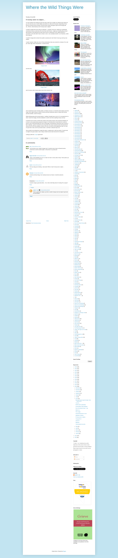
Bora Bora (76, 190)
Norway (76, 278)
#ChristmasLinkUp (78, 122)
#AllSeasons (76, 113)
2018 (76, 379)
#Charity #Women (78, 121)
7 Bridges (76, 164)
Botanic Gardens (77, 192)
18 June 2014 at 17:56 (36, 146)
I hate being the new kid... (81, 424)
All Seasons (76, 169)
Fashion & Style (77, 216)
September (78, 393)
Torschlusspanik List (78, 334)
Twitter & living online (78, 337)
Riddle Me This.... (77, 295)
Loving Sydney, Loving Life (86, 68)
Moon (75, 270)
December (78, 388)
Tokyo (75, 332)
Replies (32, 187)
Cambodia (76, 193)
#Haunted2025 (77, 138)
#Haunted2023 (77, 135)
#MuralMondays (77, 149)
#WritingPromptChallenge (79, 161)
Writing (75, 351)
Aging (75, 167)
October (77, 391)
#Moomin (76, 147)
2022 (76, 372)
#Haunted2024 (77, 136)
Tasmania (76, 321)
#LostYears (76, 144)
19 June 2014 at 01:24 (36, 165)
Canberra (76, 195)
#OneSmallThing (77, 150)
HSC (75, 240)
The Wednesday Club (78, 328)
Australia (76, 173)
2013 (76, 435)
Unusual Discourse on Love (81, 413)
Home (47, 220)
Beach (75, 176)
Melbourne (76, 258)
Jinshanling (76, 244)
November (78, 389)
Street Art (76, 314)
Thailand (76, 324)
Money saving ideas (78, 269)
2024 (76, 368)
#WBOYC (76, 158)
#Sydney (76, 156)
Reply (31, 151)
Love (75, 250)
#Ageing (76, 110)
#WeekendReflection (78, 159)
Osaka (75, 281)
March (77, 430)
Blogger (64, 551)
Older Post (66, 220)
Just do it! (77, 420)
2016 (76, 382)
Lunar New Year (77, 252)
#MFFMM (76, 145)
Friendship (76, 226)
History (75, 235)
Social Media (77, 311)
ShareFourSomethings (78, 306)
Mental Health (77, 263)
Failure (75, 215)
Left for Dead (77, 247)
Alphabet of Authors (79, 415)
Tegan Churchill (33, 155)
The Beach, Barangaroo (85, 25)
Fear (75, 218)
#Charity (76, 119)
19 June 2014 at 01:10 (41, 155)
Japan (75, 243)
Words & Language (78, 349)
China (75, 198)
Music (75, 274)
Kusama (76, 246)
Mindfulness (76, 264)
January (77, 433)
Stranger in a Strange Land (79, 312)
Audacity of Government (79, 172)
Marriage (76, 255)
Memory (76, 260)
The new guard (84, 52)
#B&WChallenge (77, 116)
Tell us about (76, 323)
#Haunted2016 (77, 129)
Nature (75, 275)
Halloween (76, 230)
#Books (75, 118)
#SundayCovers (77, 155)
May (77, 426)
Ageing (75, 166)
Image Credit (44, 65)
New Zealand (77, 277)
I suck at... (78, 403)
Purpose (76, 291)
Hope (75, 238)
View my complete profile (78, 476)
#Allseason (76, 112)
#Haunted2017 (77, 130)
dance (75, 209)
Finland (75, 221)
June (77, 398)
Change (76, 196)
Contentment (77, 203)
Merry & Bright (83, 43)
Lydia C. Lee (35, 190)
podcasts (76, 287)
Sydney (75, 317)
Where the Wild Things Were (54, 7)
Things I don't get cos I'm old (80, 329)
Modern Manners (77, 267)
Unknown (32, 173)
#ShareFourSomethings (79, 152)
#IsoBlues (76, 141)
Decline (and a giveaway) (81, 404)
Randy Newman (77, 292)
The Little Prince (77, 326)
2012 (76, 437)
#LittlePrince (76, 142)
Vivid (75, 338)
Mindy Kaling (77, 266)
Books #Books (77, 189)
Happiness (76, 232)
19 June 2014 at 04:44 (45, 190)
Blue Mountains (77, 186)
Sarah (31, 165)
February (78, 431)
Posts (76, 457)
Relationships (77, 294)
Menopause (76, 261)
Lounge (36, 134)
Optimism (77, 422)
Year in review (77, 354)
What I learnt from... (78, 343)
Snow (75, 309)
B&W (75, 175)
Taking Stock (77, 318)
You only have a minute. (79, 100)
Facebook (76, 213)
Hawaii (75, 233)
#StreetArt (76, 153)
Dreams (76, 210)
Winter (75, 348)
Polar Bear (76, 289)
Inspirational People (78, 241)
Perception (76, 286)
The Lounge (78, 411)
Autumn (82, 77)
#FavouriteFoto (77, 124)
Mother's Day (77, 272)
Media (75, 257)
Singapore (76, 307)
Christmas (76, 200)
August (77, 395)
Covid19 (76, 204)
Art (75, 170)
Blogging (76, 184)
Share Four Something (79, 303)
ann (30, 146)
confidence (76, 201)
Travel (75, 335)
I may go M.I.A (78, 418)
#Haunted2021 (77, 133)
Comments (77, 459)
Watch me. (78, 410)
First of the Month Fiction (86, 60)
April (77, 428)
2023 (76, 370)
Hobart (75, 236)
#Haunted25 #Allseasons (79, 139)
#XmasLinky (76, 163)
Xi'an (75, 352)
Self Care (76, 298)
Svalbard (76, 315)
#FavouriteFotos (77, 125)
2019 (76, 377)
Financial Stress (77, 220)
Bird (75, 181)
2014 (76, 386)
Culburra (76, 206)
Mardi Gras (76, 254)
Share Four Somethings (79, 304)
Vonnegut (76, 340)
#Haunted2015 (77, 127)
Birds (75, 183)
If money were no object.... (81, 417)
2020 (76, 375)
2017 (76, 381)
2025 (76, 366)
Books (75, 187)
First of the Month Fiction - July (82, 408)
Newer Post (28, 220)
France (75, 224)
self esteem (76, 301)
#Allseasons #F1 (77, 115)
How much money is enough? (80, 93)
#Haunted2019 (77, 132)
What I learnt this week (79, 345)
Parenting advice (77, 284)
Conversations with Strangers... (82, 406)
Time (75, 331)
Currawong (76, 207)
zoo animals (76, 355)
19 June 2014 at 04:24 (39, 181)
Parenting (76, 283)
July (77, 396)
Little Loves (76, 249)
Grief (75, 229)
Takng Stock (76, 320)
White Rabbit (77, 346)
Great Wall (76, 227)
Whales (75, 341)
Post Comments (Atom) (36, 223)
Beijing (75, 178)
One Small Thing (77, 280)
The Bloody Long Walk (85, 35)
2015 (76, 384)
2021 (76, 374)
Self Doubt (76, 300)
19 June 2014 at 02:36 (38, 173)
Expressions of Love (78, 212)
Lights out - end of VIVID (85, 85)
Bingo (75, 179)
